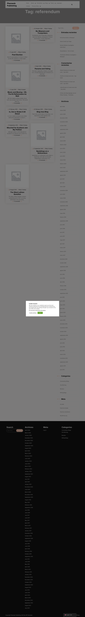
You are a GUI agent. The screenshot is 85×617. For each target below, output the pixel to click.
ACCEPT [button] (40, 312)
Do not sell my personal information (37, 310)
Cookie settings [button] (33, 312)
